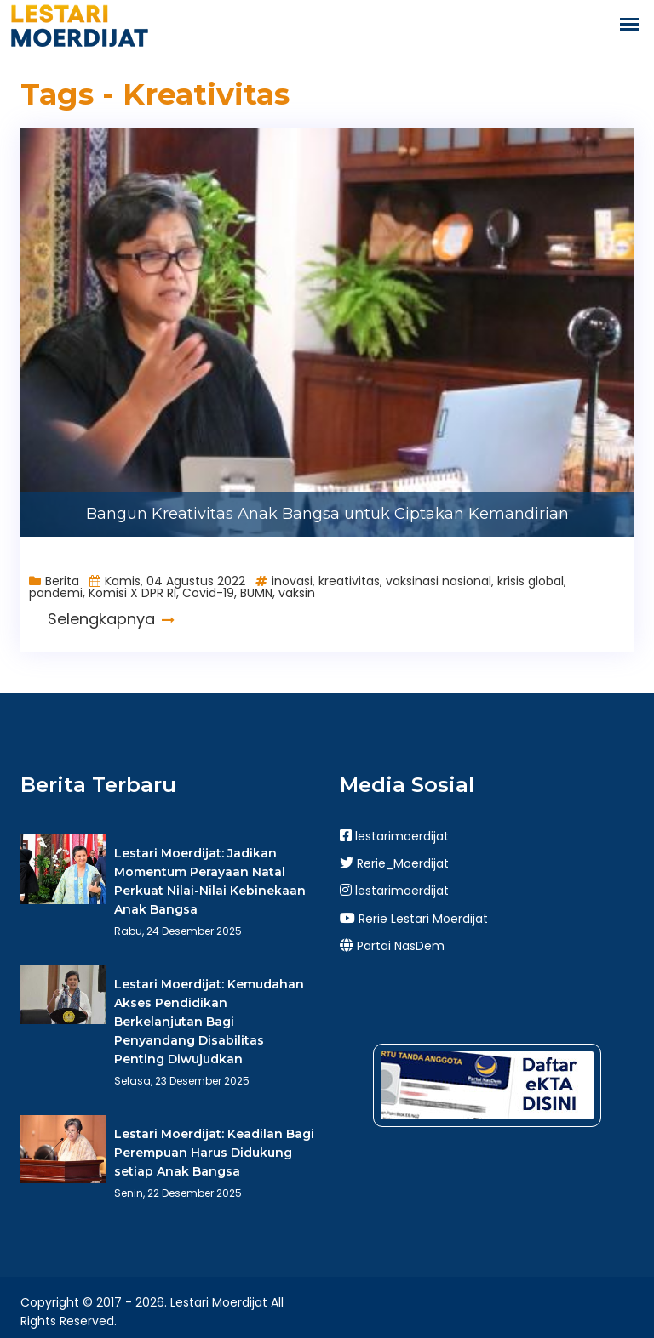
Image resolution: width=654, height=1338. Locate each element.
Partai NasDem (392, 945)
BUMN (256, 592)
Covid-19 (208, 592)
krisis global (530, 580)
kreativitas (349, 580)
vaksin (296, 592)
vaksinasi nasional (438, 580)
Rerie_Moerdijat (394, 863)
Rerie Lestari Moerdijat (414, 918)
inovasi (292, 580)
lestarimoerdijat (394, 836)
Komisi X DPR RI (132, 592)
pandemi (56, 592)
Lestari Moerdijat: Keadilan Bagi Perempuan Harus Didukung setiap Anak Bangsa (214, 1152)
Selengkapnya (111, 618)
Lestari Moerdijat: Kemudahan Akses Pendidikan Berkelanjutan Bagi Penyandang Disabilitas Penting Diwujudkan (209, 1021)
